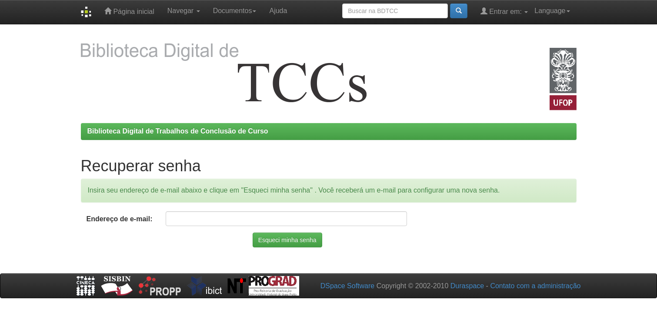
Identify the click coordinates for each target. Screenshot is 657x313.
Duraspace (467, 286)
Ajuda (278, 10)
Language (552, 10)
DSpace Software (347, 286)
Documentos (235, 10)
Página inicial (129, 11)
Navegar (183, 10)
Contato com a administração (535, 286)
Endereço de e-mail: (119, 219)
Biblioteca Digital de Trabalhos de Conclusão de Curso (177, 131)
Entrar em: (504, 11)
